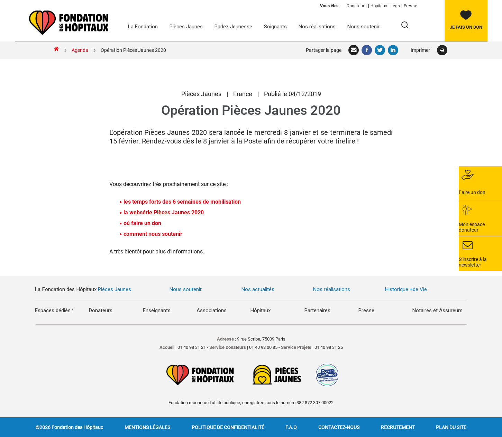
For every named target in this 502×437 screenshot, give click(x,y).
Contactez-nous (338, 427)
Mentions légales (147, 427)
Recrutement (398, 427)
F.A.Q (291, 427)
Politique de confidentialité (228, 427)
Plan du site (451, 427)
